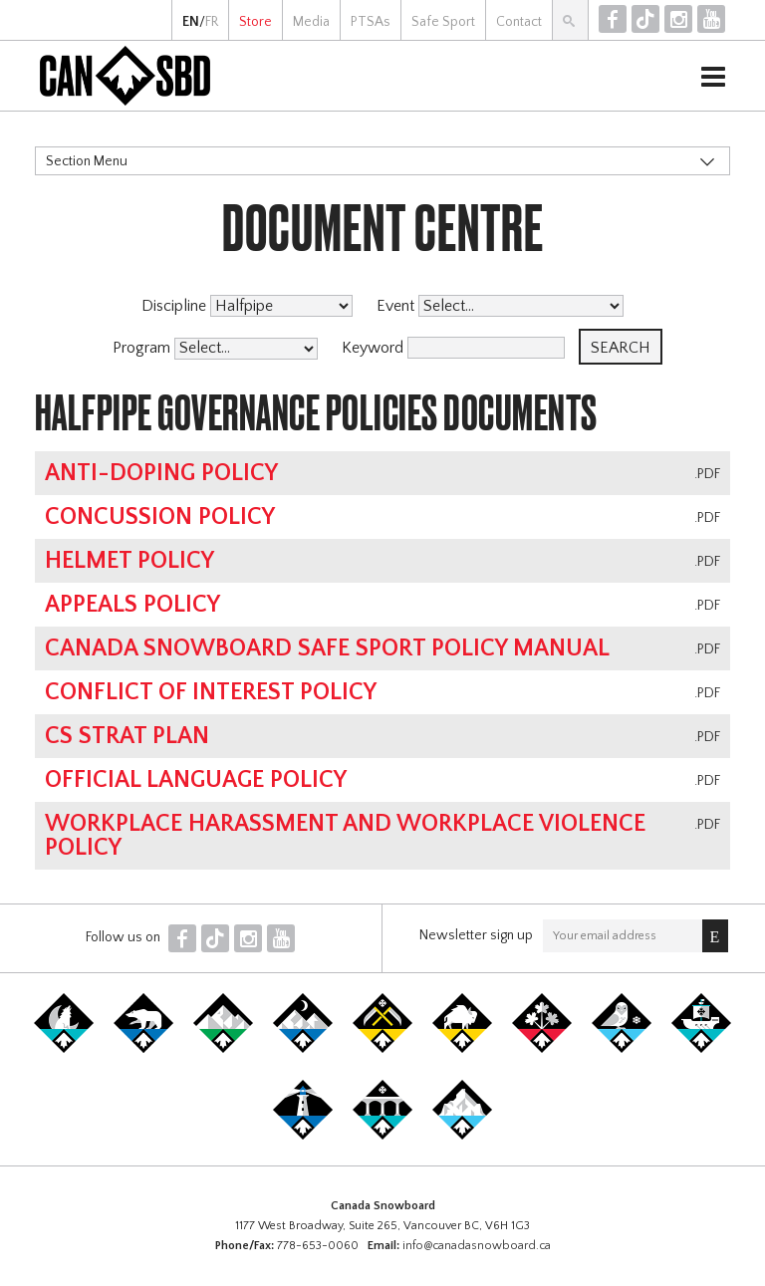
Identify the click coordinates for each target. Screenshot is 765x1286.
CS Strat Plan (127, 736)
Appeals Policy (132, 605)
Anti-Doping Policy (161, 473)
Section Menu (87, 161)
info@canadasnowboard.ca (476, 1245)
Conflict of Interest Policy (211, 692)
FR (211, 22)
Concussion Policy (160, 517)
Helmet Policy (129, 561)
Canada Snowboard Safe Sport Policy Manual (327, 648)
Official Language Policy (196, 780)
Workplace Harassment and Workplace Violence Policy (345, 836)
